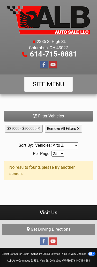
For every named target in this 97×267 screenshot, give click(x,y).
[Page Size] (57, 154)
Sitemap (55, 253)
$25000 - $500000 (23, 129)
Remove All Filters (63, 129)
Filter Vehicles (48, 116)
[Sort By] (56, 145)
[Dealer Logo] (48, 20)
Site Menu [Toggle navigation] (48, 84)
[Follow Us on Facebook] (44, 65)
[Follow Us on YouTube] (53, 65)
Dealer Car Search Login (15, 253)
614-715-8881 (53, 54)
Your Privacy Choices (78, 253)
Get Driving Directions (49, 229)
